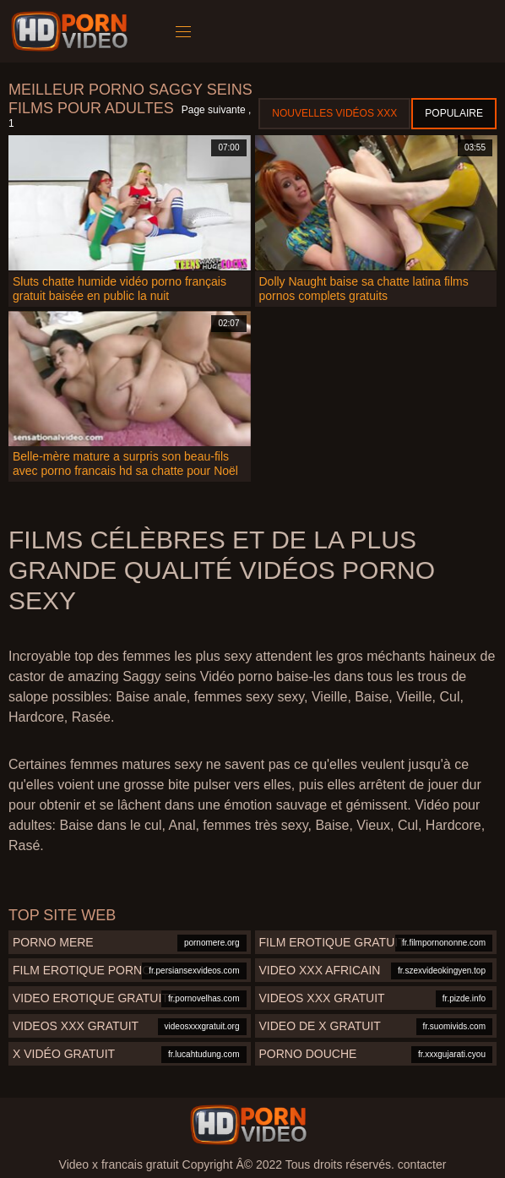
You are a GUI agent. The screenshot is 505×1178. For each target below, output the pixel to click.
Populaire (454, 113)
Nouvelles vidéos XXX (334, 113)
